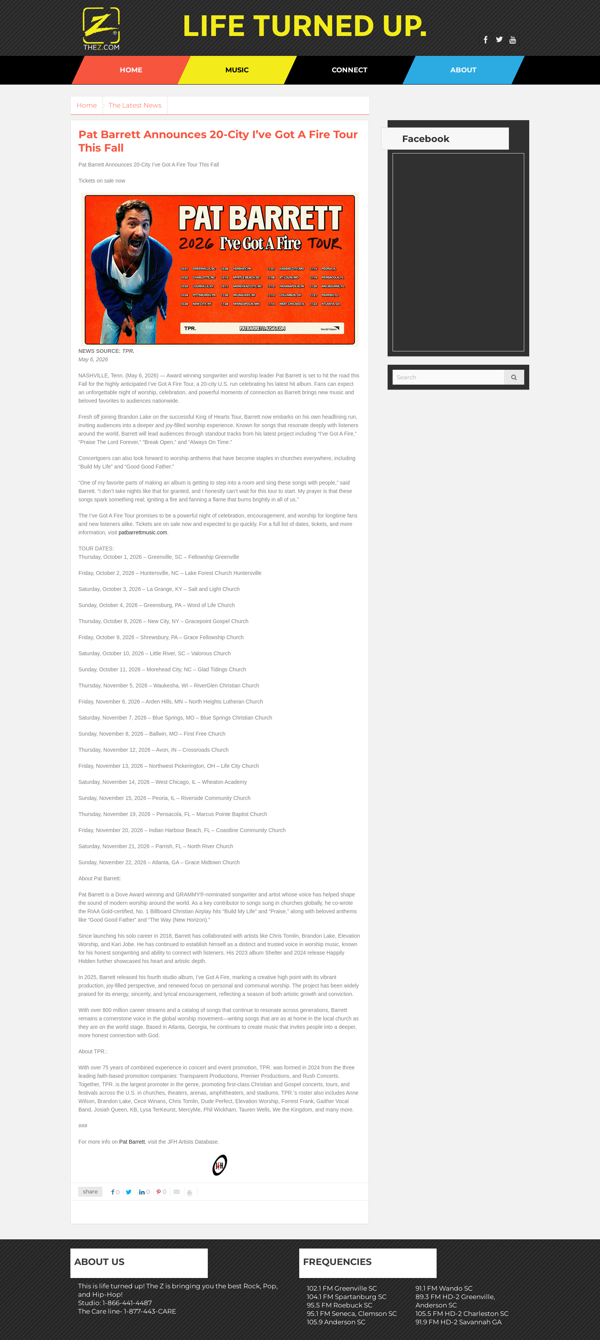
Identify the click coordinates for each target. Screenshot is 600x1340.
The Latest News (140, 105)
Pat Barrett (132, 1142)
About (463, 70)
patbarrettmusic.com (143, 532)
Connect (349, 70)
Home (131, 70)
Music (237, 70)
